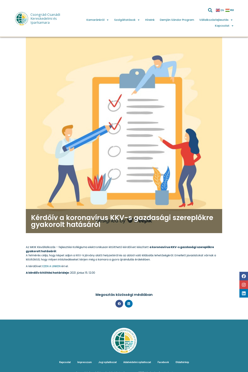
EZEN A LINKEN (51, 266)
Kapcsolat (224, 26)
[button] (119, 304)
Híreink (150, 20)
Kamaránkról (97, 20)
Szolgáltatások (127, 20)
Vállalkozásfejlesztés (216, 20)
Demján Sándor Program (177, 20)
